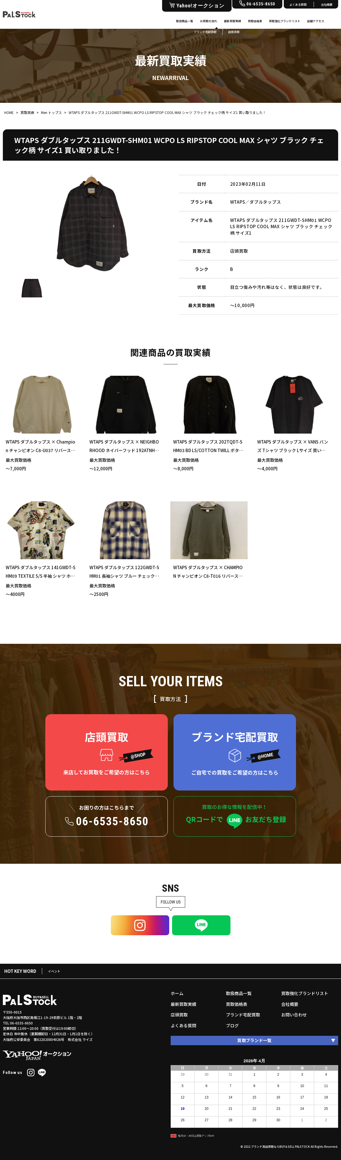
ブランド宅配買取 (243, 1015)
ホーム (177, 993)
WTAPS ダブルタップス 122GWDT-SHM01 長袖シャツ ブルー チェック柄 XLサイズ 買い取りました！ (124, 575)
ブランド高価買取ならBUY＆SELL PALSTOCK (280, 1146)
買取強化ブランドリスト (284, 21)
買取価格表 (255, 21)
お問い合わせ (294, 1015)
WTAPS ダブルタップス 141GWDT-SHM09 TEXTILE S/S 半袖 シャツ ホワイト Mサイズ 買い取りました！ (40, 575)
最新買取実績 (232, 21)
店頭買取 (179, 1015)
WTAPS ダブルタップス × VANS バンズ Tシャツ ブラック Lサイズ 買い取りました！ (292, 450)
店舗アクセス (315, 21)
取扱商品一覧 (184, 21)
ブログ (232, 1025)
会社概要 (326, 4)
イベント (54, 971)
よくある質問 (298, 4)
